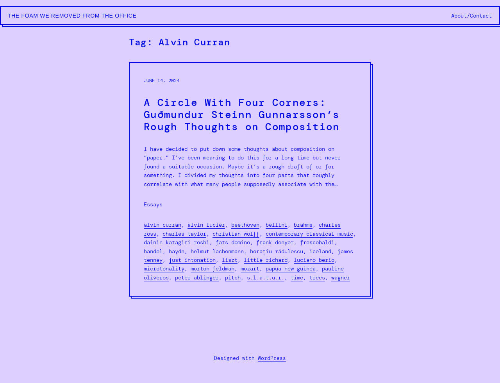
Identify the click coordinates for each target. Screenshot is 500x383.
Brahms (303, 224)
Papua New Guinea (291, 268)
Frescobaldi (317, 242)
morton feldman (212, 268)
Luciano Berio (314, 259)
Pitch (233, 277)
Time (297, 277)
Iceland (320, 251)
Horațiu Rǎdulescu (276, 251)
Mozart (250, 268)
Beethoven (245, 224)
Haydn (176, 251)
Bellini (277, 224)
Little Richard (266, 259)
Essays (153, 204)
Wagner (340, 277)
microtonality (164, 268)
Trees (317, 277)
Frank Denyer (275, 242)
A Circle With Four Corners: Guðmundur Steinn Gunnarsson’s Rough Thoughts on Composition (242, 115)
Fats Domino (233, 242)
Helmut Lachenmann (217, 251)
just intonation (192, 259)
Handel (153, 251)
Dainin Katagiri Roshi (176, 242)
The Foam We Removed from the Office (72, 16)
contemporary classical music (309, 233)
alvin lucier (206, 224)
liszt (230, 259)
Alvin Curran (162, 224)
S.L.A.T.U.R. (265, 277)
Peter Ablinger (197, 277)
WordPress (272, 358)
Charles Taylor (184, 233)
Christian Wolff (235, 233)
